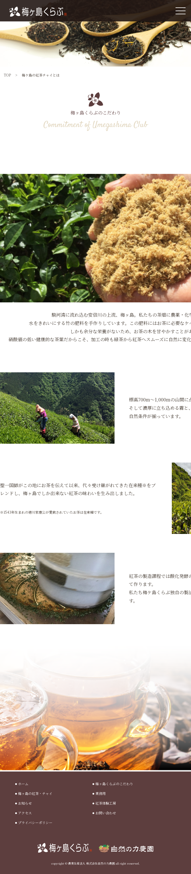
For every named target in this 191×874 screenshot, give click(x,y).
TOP (7, 75)
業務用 (100, 793)
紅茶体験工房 (105, 803)
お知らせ (25, 803)
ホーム (23, 783)
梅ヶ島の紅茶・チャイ (35, 793)
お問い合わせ (105, 812)
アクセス (25, 812)
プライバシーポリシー (35, 822)
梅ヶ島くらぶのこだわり (114, 783)
